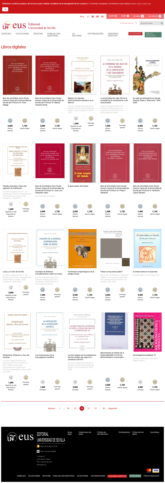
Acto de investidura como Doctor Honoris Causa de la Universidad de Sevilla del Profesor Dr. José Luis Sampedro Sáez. (49, 189)
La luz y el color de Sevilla (13, 272)
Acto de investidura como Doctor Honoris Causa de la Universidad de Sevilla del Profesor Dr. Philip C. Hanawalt (114, 189)
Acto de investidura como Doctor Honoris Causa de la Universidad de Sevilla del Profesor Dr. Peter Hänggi (17, 101)
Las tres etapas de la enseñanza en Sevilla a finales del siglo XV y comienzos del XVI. (82, 357)
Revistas (38, 33)
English (123, 16)
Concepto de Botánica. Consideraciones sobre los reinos (48, 273)
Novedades (135, 33)
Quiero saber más (144, 4)
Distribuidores (95, 33)
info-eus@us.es (41, 465)
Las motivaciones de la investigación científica (44, 356)
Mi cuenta (136, 16)
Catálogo (6, 33)
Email (102, 16)
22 (95, 408)
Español (111, 16)
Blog (82, 16)
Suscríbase (154, 432)
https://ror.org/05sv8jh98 (48, 451)
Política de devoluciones (102, 433)
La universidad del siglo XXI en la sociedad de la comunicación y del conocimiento (114, 100)
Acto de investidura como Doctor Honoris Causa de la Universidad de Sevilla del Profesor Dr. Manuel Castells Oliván (49, 101)
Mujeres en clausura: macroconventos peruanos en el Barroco (80, 100)
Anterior (51, 408)
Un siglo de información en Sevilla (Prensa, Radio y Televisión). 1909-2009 (147, 100)
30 (104, 408)
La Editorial (77, 34)
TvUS (97, 16)
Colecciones (22, 33)
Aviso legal (70, 433)
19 (75, 408)
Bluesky (93, 16)
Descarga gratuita (113, 34)
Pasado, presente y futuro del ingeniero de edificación (14, 187)
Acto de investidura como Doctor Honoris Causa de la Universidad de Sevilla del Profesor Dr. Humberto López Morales (147, 189)
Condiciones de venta (84, 433)
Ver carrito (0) (153, 16)
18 (68, 408)
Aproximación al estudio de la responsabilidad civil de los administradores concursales (112, 355)
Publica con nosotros (53, 34)
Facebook (88, 16)
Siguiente (112, 408)
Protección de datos (138, 433)
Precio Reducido (151, 34)
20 (82, 408)
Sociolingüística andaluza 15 (144, 355)
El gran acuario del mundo (78, 186)
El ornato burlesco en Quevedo (145, 272)
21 (89, 408)
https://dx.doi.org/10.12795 (48, 446)
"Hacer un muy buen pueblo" (111, 272)
